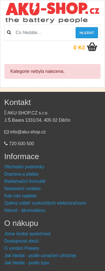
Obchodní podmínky (24, 166)
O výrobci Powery (21, 248)
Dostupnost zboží (21, 241)
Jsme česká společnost (27, 233)
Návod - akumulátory (25, 210)
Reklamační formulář (25, 181)
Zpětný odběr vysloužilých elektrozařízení (45, 203)
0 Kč (79, 47)
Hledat (87, 33)
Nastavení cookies (22, 188)
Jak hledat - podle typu (26, 262)
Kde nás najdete (20, 195)
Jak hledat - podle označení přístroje (40, 255)
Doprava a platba (21, 174)
